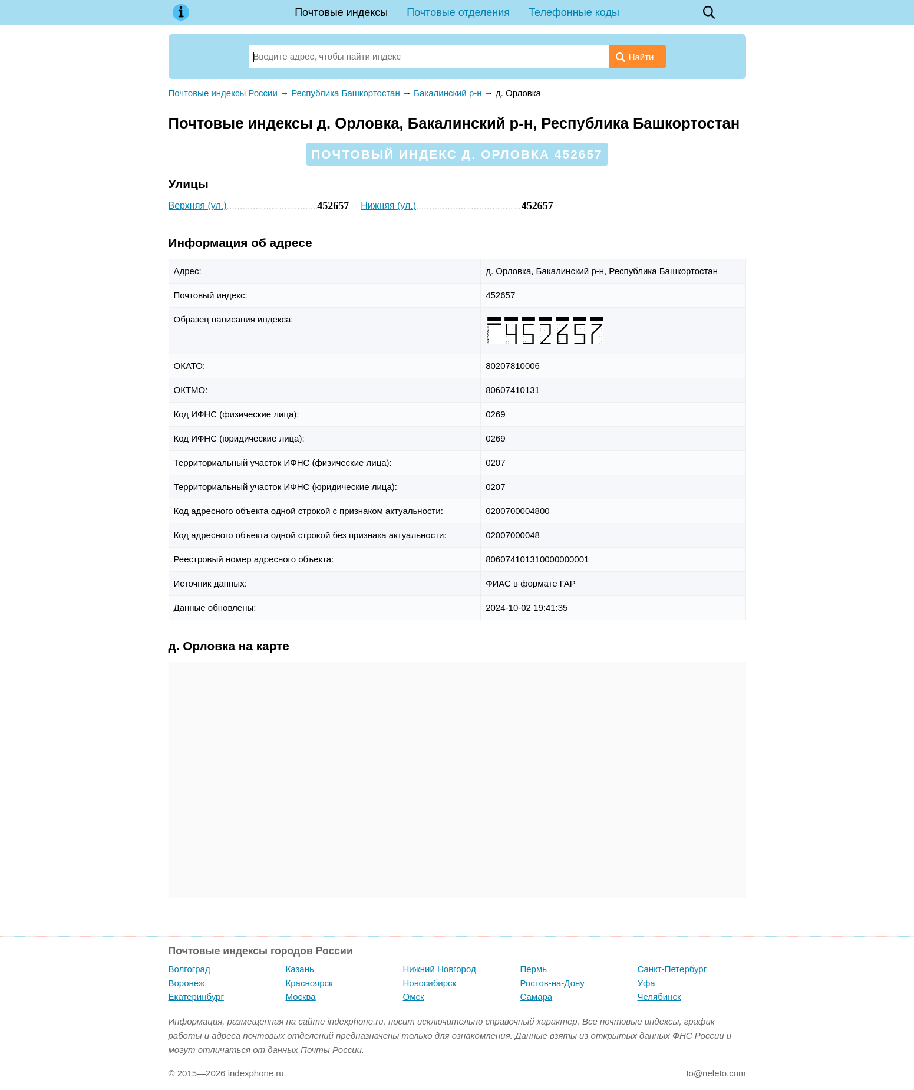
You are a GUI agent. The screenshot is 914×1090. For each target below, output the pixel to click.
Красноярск (309, 983)
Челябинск (659, 997)
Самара (536, 997)
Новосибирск (430, 983)
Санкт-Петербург (672, 969)
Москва (301, 997)
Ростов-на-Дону (552, 983)
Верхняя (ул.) (198, 205)
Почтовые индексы (341, 12)
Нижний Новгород (439, 969)
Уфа (646, 983)
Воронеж (187, 983)
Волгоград (189, 969)
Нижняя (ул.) (388, 205)
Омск (413, 997)
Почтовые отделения (458, 12)
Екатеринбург (196, 997)
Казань (300, 969)
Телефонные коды (574, 12)
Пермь (533, 969)
